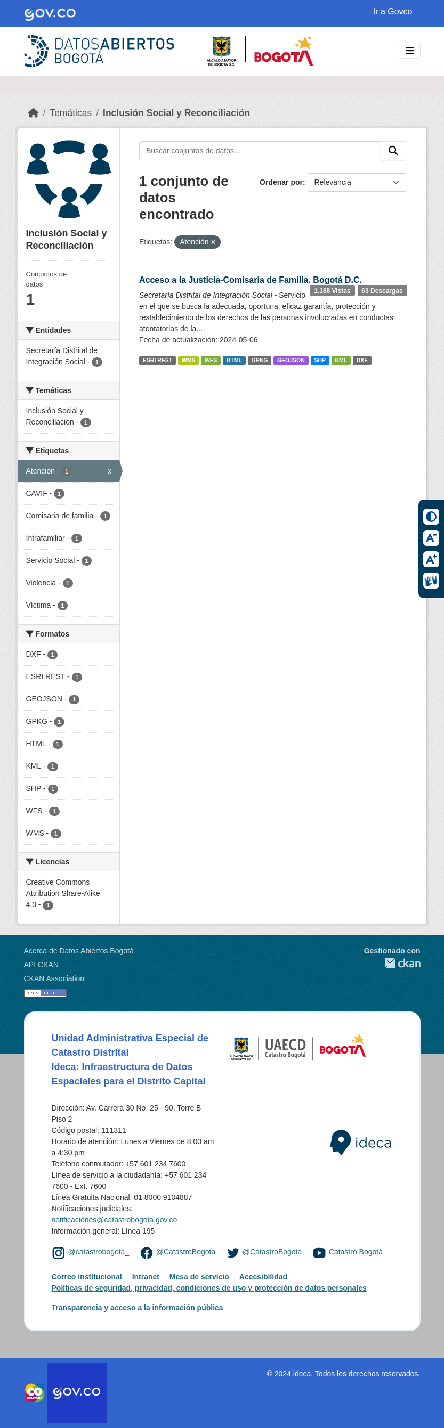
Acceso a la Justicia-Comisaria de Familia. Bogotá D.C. (250, 279)
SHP (320, 360)
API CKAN (41, 964)
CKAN (392, 963)
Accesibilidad (263, 1276)
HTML (234, 360)
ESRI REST (157, 360)
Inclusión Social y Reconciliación (176, 113)
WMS (189, 360)
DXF (362, 360)
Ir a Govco (393, 11)
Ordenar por (281, 182)
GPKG (259, 360)
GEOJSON (291, 360)
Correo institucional (87, 1276)
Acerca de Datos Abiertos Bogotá (79, 950)
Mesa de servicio (199, 1276)
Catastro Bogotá (356, 1252)
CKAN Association (54, 978)
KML (341, 360)
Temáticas (71, 113)
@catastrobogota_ (99, 1252)
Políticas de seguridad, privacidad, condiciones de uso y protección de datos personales (209, 1288)
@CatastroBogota (186, 1252)
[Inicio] (33, 113)
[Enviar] (393, 150)
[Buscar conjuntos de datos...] (259, 150)
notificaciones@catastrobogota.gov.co (114, 1219)
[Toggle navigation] (410, 51)
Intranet (145, 1276)
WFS (211, 360)
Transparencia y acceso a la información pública (137, 1307)
